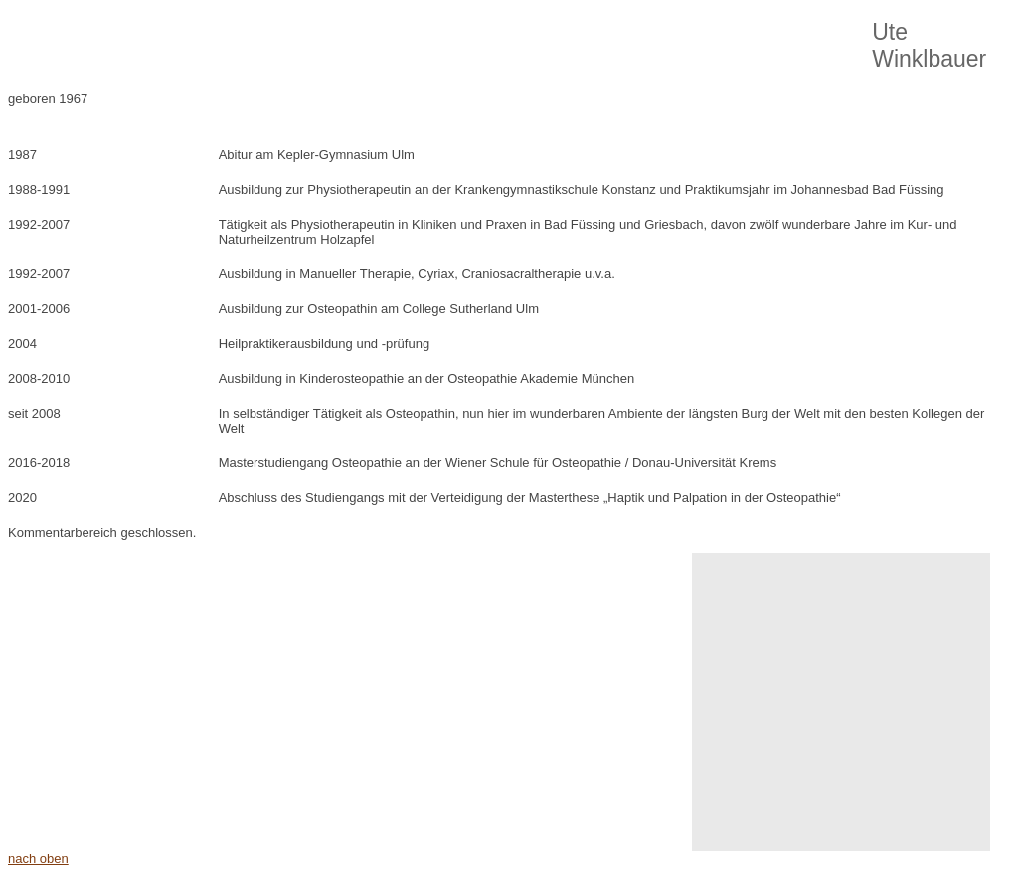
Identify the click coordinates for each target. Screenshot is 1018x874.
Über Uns (463, 39)
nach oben (38, 858)
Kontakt (727, 39)
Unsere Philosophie (339, 39)
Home (85, 39)
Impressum (820, 39)
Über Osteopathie (193, 39)
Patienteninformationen (598, 39)
